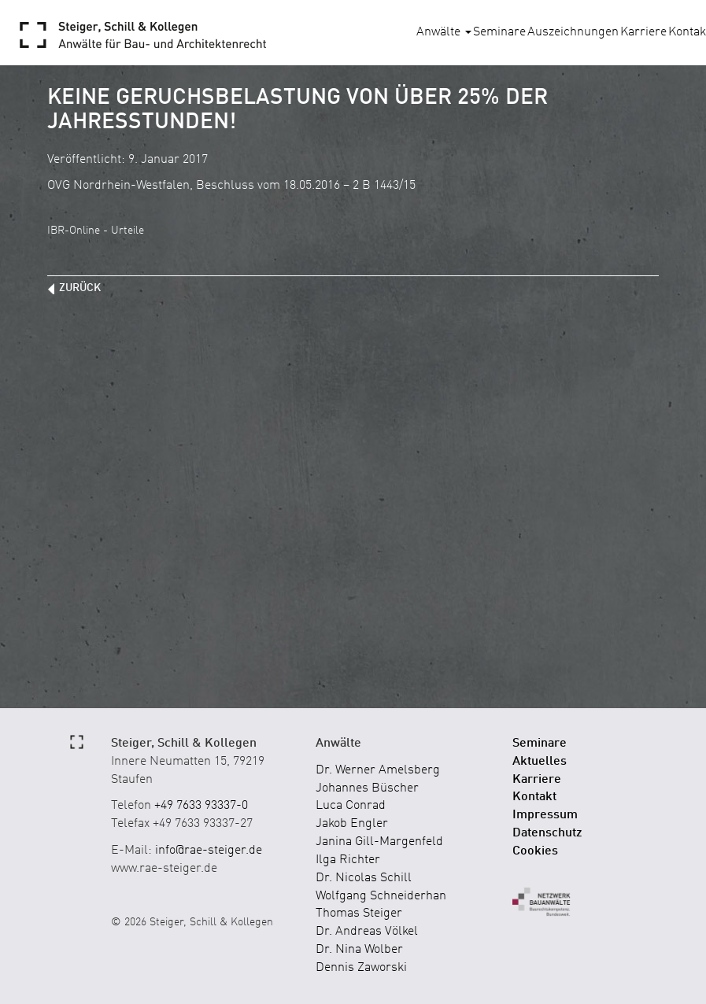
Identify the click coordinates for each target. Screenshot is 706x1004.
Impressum (545, 815)
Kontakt (534, 797)
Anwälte (443, 32)
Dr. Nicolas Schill (364, 878)
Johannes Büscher (367, 788)
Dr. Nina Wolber (359, 949)
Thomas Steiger (359, 913)
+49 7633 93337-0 (201, 805)
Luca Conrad (351, 805)
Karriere (643, 32)
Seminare (499, 32)
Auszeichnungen (573, 32)
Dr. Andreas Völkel (367, 931)
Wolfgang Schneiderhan (381, 896)
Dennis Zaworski (361, 968)
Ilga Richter (348, 860)
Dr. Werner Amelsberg (378, 770)
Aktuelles (539, 761)
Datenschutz (547, 833)
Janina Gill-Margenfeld (379, 842)
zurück (80, 287)
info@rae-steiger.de (208, 850)
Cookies (535, 851)
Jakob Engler (352, 824)
